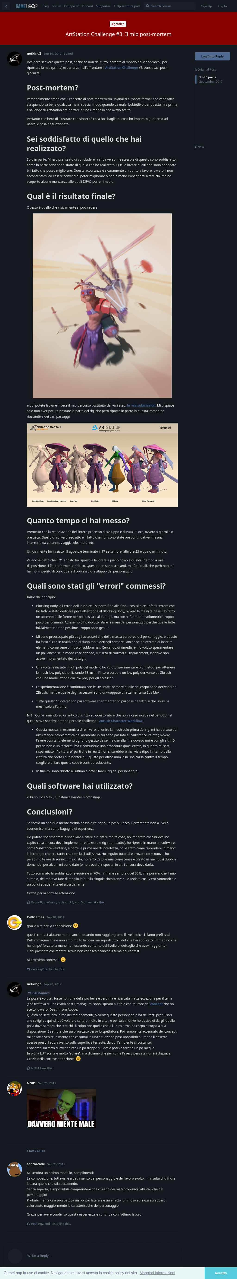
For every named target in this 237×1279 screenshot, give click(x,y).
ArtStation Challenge (121, 67)
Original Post (205, 69)
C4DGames (41, 993)
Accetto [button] (221, 1273)
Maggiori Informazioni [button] (157, 1273)
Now (199, 147)
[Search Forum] (169, 6)
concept (156, 1004)
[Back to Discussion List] (6, 6)
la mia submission (141, 405)
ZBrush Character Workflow (121, 721)
